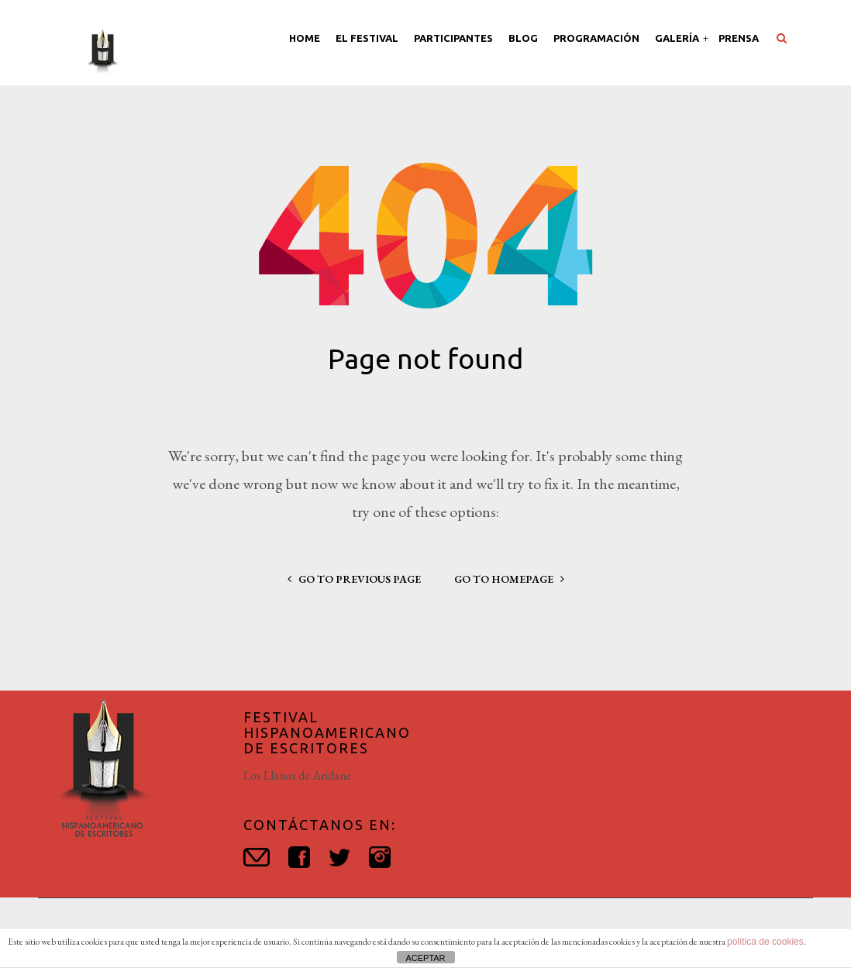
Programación (596, 38)
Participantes (453, 38)
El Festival (367, 38)
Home (304, 38)
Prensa (738, 38)
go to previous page (354, 579)
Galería (678, 38)
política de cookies (765, 941)
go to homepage (509, 579)
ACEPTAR (425, 958)
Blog (523, 38)
